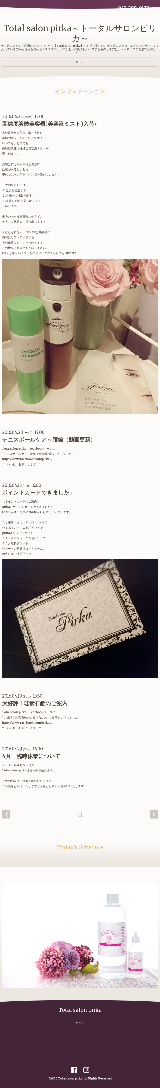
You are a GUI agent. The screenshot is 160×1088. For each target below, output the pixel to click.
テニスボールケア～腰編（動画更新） (49, 439)
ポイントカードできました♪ (37, 492)
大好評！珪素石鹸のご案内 (35, 703)
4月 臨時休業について (31, 756)
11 (80, 814)
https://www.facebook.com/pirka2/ (27, 459)
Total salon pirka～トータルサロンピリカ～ (80, 33)
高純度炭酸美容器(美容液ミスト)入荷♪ (49, 123)
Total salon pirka (70, 1078)
